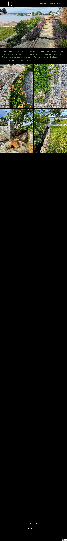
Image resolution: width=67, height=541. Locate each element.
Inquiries (58, 3)
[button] (64, 540)
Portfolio (40, 3)
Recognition (52, 3)
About (45, 3)
